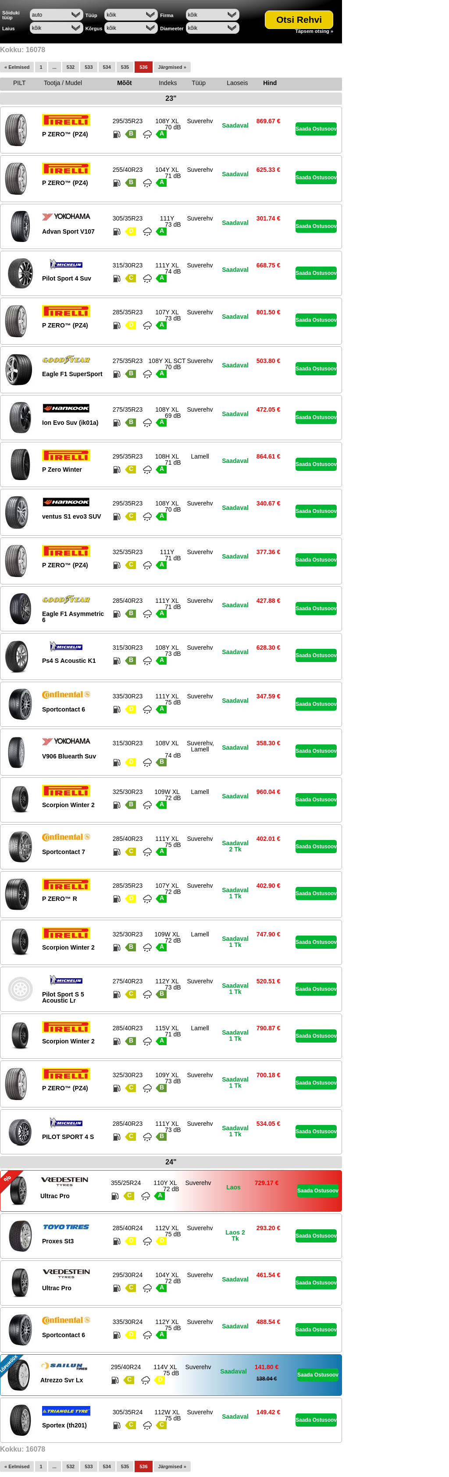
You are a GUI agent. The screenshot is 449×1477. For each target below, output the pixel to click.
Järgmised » (172, 67)
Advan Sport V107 (68, 231)
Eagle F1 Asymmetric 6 (73, 616)
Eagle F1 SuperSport (72, 373)
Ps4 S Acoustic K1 (69, 660)
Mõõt (124, 82)
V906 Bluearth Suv (69, 756)
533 (89, 67)
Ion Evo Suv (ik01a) (70, 422)
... (55, 67)
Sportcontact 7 (63, 851)
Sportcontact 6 (63, 709)
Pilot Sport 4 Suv (66, 278)
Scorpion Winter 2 (68, 804)
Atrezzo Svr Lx (61, 1380)
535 (125, 67)
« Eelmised (16, 67)
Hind (270, 82)
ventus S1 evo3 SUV (71, 516)
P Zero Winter (62, 469)
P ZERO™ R (59, 898)
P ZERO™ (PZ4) (65, 134)
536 (143, 67)
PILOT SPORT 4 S (68, 1136)
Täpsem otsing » (314, 31)
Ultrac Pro (55, 1195)
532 (71, 67)
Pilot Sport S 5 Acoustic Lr (63, 997)
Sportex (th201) (64, 1425)
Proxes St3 (58, 1241)
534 (107, 67)
